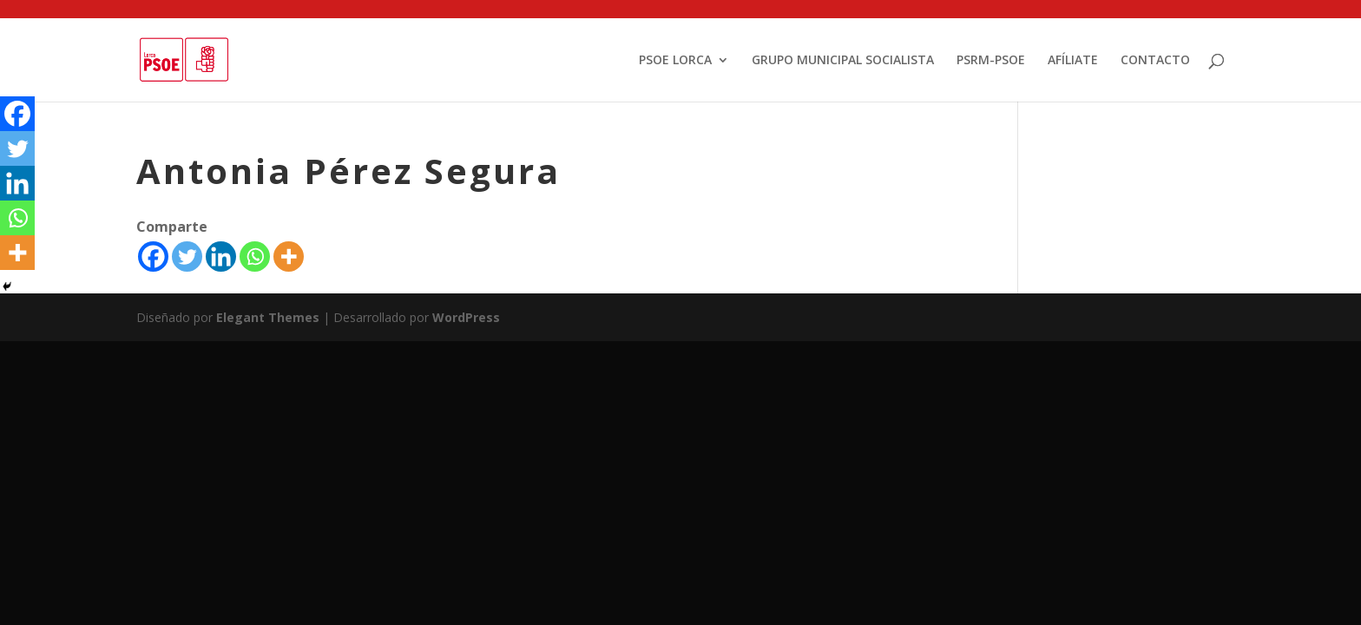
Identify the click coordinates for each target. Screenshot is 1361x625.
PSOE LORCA (675, 61)
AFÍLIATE (1073, 61)
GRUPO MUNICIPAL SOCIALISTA (843, 61)
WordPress (466, 317)
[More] (288, 256)
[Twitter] (187, 256)
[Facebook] (153, 256)
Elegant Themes (267, 317)
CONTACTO (1155, 61)
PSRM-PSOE (991, 61)
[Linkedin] (221, 256)
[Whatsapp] (255, 256)
